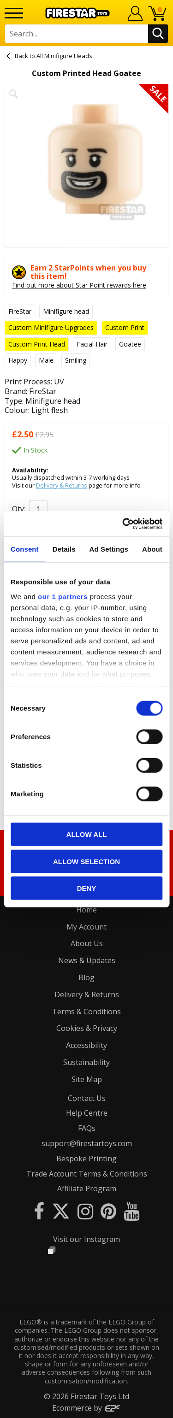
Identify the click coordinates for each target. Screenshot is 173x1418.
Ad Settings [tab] (108, 549)
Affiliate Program (86, 1188)
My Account (86, 927)
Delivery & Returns (61, 485)
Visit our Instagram (86, 1239)
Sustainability (86, 1062)
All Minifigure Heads (64, 56)
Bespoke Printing (86, 1158)
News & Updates (86, 960)
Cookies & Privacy (86, 1028)
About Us (87, 943)
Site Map (87, 1079)
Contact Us (87, 1098)
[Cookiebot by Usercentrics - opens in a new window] (123, 524)
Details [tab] (64, 549)
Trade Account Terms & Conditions (86, 1174)
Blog (86, 977)
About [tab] (152, 549)
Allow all (86, 834)
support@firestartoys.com (87, 1143)
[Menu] (14, 13)
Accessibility (86, 1045)
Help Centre (86, 1113)
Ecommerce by (86, 1408)
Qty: (18, 509)
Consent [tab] (25, 549)
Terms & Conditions (86, 1011)
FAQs (86, 1128)
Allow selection (86, 861)
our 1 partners (63, 596)
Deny (86, 888)
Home (86, 910)
